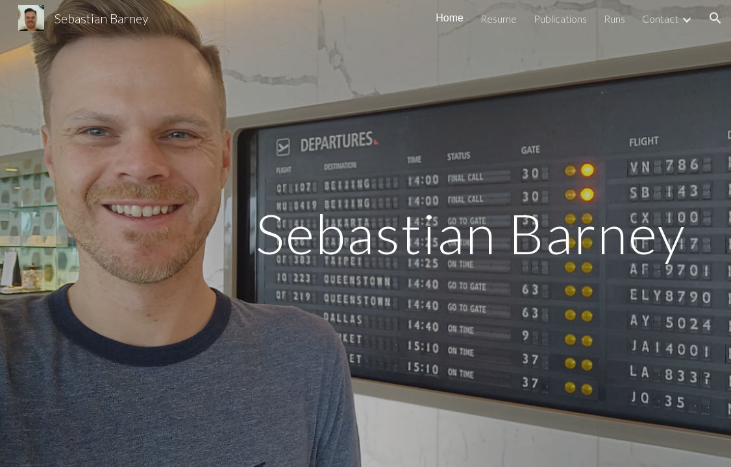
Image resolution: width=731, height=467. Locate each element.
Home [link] (450, 17)
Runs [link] (614, 18)
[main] (365, 233)
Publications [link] (560, 18)
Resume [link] (498, 18)
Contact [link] (660, 18)
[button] (715, 18)
